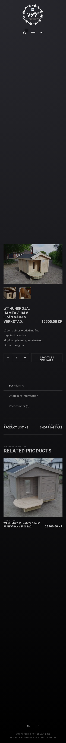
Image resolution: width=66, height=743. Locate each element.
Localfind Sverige (44, 739)
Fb (28, 724)
